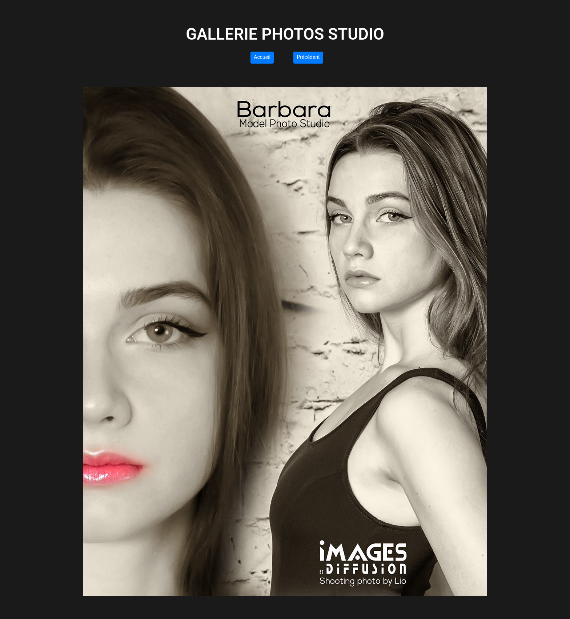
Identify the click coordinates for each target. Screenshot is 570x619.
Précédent (308, 57)
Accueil (262, 57)
